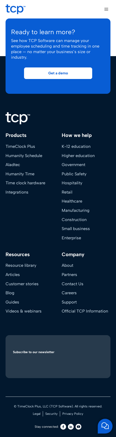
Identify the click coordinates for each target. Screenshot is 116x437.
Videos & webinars (24, 311)
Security (51, 414)
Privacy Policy (72, 414)
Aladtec (13, 164)
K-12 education (76, 146)
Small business (76, 228)
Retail (67, 192)
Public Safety (74, 173)
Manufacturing (75, 210)
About (67, 265)
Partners (69, 274)
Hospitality (72, 182)
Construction (74, 219)
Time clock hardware (25, 182)
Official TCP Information (85, 311)
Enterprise (71, 237)
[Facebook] (63, 427)
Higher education (78, 155)
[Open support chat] (105, 426)
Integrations (17, 192)
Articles (13, 274)
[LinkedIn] (71, 427)
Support (69, 302)
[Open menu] (106, 9)
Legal (36, 414)
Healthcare (72, 201)
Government (73, 164)
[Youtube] (78, 427)
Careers (69, 292)
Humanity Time (20, 173)
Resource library (21, 265)
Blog (10, 292)
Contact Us (72, 283)
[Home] (18, 118)
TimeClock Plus (20, 146)
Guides (12, 302)
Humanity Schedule (24, 155)
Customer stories (22, 283)
